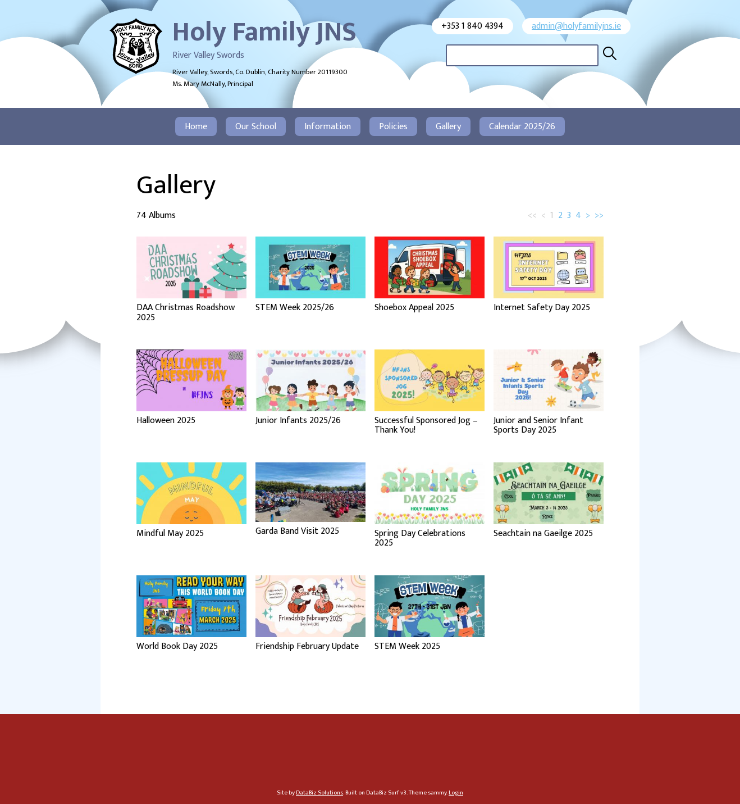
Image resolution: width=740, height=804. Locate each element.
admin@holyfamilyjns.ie (576, 26)
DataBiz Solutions (319, 792)
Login (456, 792)
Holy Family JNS (264, 32)
